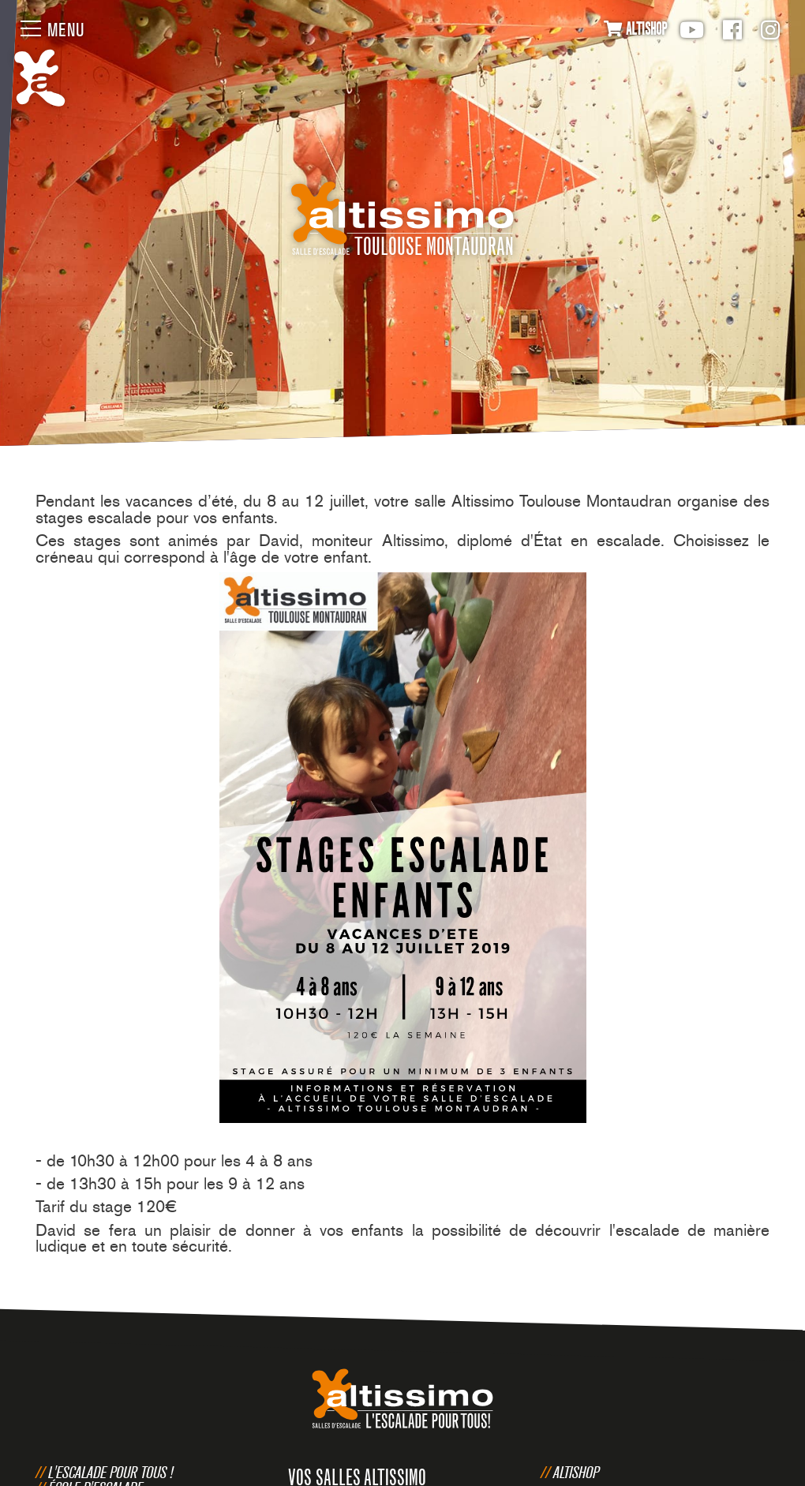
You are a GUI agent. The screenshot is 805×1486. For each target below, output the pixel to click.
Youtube (691, 30)
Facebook (732, 30)
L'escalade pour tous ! (110, 1472)
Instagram (770, 30)
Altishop (576, 1472)
